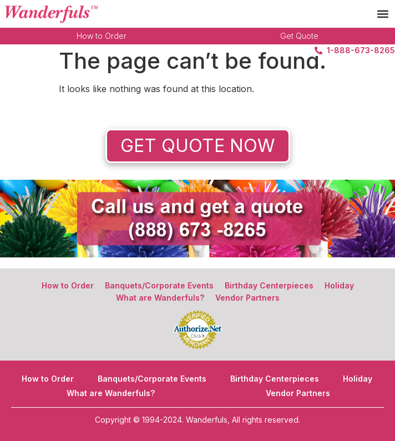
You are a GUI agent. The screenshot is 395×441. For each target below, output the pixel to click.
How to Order (101, 35)
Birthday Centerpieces (269, 285)
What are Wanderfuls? (160, 297)
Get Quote (299, 35)
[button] (383, 14)
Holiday (339, 285)
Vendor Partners (247, 297)
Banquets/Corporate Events (159, 285)
